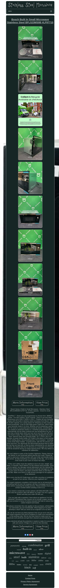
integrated (34, 554)
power (17, 561)
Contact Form (30, 578)
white (49, 558)
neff (34, 568)
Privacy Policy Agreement (30, 581)
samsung (24, 546)
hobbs (19, 565)
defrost (43, 558)
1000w (40, 561)
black (27, 567)
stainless (33, 557)
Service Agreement (30, 584)
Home (30, 575)
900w (33, 560)
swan (47, 561)
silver (41, 549)
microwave (17, 553)
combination (35, 545)
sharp (10, 558)
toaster (40, 554)
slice (28, 554)
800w (12, 564)
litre (30, 565)
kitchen (25, 565)
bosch (35, 550)
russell (19, 549)
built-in (27, 548)
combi (22, 561)
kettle (41, 565)
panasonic (15, 545)
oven (48, 564)
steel (17, 557)
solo (28, 561)
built (23, 557)
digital (48, 553)
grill (47, 545)
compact (36, 565)
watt (13, 561)
